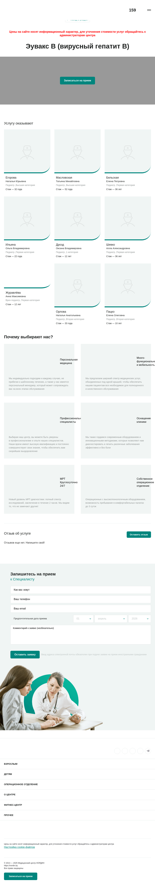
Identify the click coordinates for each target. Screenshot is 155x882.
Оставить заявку (25, 654)
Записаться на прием (77, 80)
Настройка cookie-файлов (19, 847)
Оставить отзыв (139, 534)
